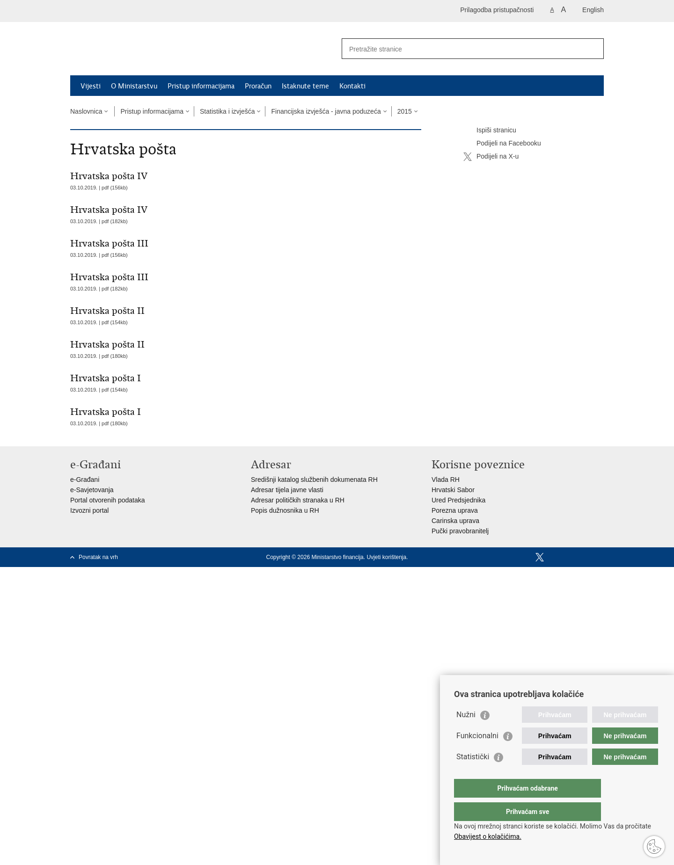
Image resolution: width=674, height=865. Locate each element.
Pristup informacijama (201, 86)
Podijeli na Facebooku (502, 143)
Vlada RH (446, 479)
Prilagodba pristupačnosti (497, 10)
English (593, 10)
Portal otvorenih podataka (107, 500)
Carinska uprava (455, 520)
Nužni (466, 733)
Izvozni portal (89, 510)
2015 (404, 111)
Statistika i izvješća (227, 111)
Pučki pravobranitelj (460, 531)
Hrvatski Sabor (453, 490)
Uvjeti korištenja (386, 557)
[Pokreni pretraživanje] (593, 48)
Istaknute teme (305, 86)
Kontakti (352, 86)
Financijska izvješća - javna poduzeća (326, 111)
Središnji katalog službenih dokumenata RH (314, 479)
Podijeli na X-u (491, 157)
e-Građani (84, 479)
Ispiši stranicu (489, 130)
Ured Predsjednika (458, 500)
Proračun (258, 86)
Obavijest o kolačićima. (487, 836)
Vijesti (91, 86)
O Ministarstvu (134, 86)
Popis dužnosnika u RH (285, 510)
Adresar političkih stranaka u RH (297, 500)
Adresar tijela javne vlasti (287, 490)
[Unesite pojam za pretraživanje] (462, 49)
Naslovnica (86, 111)
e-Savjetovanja (92, 490)
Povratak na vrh (98, 557)
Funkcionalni (477, 754)
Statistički (472, 775)
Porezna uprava (455, 510)
